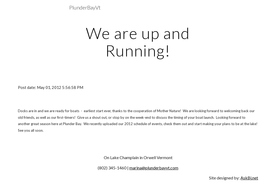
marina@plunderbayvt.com (153, 167)
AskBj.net (249, 177)
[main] (138, 41)
